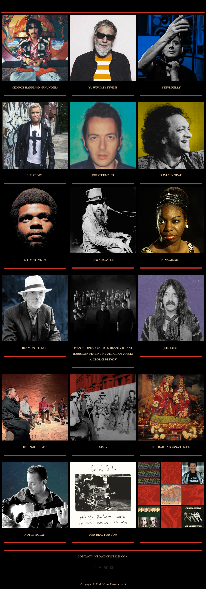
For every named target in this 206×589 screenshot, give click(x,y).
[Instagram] (94, 567)
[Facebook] (100, 567)
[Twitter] (106, 567)
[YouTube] (112, 567)
